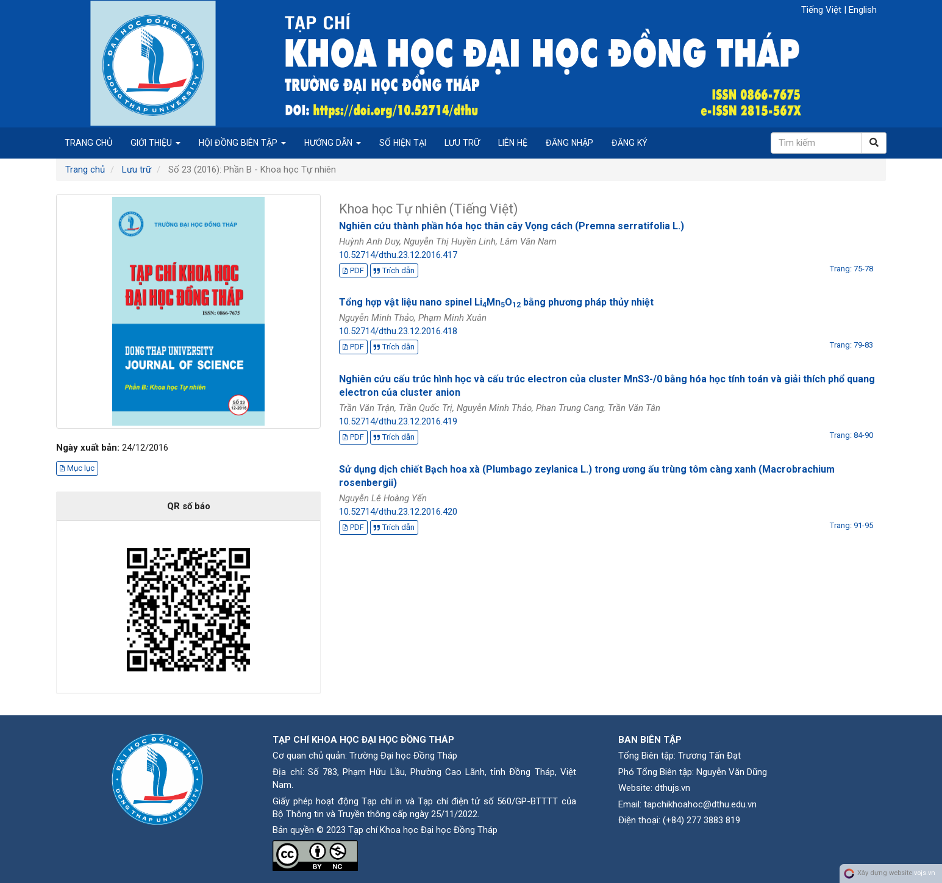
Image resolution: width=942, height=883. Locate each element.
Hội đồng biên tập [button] (242, 143)
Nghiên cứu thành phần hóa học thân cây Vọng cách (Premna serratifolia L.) (511, 226)
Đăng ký (630, 143)
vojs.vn (924, 874)
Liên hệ (512, 143)
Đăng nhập (569, 143)
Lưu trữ (462, 143)
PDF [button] (353, 270)
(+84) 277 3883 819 (701, 820)
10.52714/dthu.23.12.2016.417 (398, 254)
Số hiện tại (402, 143)
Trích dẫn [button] (394, 270)
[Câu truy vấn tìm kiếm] (816, 143)
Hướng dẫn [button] (332, 143)
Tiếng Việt (822, 9)
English (863, 9)
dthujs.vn (672, 787)
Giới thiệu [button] (155, 143)
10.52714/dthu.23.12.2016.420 (398, 511)
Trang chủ (88, 143)
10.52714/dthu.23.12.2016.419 (398, 421)
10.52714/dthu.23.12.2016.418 (398, 331)
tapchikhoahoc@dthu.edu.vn (700, 804)
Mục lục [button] (77, 468)
